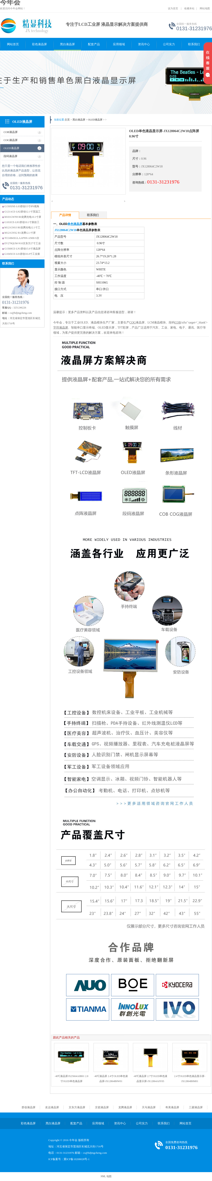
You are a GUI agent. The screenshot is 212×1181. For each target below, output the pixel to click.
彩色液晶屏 (39, 44)
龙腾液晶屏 (125, 1107)
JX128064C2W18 (65, 230)
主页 (67, 119)
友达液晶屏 (52, 1107)
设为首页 (173, 8)
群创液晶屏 (28, 1107)
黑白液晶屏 (67, 44)
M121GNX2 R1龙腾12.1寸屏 (20, 232)
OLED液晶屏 (22, 121)
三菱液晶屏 (196, 1107)
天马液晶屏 (149, 1107)
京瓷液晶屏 (102, 1107)
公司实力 (169, 44)
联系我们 (194, 44)
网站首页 (13, 44)
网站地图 (205, 8)
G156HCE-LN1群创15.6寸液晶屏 (22, 248)
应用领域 (119, 44)
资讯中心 (144, 44)
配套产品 (94, 44)
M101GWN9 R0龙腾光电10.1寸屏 (22, 216)
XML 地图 (106, 1176)
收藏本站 (189, 8)
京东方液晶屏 (77, 1107)
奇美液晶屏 (172, 1107)
